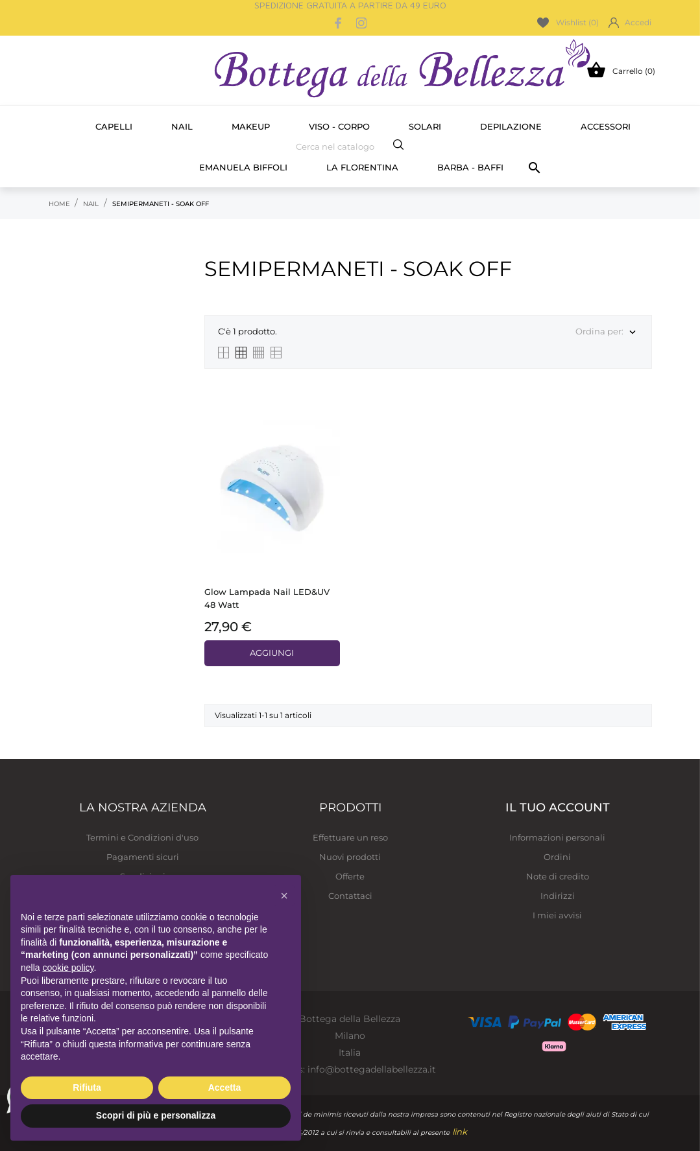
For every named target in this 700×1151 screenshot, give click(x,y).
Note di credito (557, 876)
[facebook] (338, 23)
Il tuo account (557, 807)
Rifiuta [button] (87, 1087)
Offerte (350, 876)
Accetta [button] (224, 1087)
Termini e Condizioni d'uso (142, 837)
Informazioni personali (557, 837)
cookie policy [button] (67, 967)
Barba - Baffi (470, 167)
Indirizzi (557, 895)
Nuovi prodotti (350, 857)
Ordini (557, 857)
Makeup (251, 126)
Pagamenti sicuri (142, 857)
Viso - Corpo (339, 126)
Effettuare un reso (350, 837)
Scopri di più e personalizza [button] (155, 1115)
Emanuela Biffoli (243, 167)
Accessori (606, 126)
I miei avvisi (557, 915)
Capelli (113, 126)
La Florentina (362, 167)
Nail (182, 126)
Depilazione (511, 126)
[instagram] (361, 23)
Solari (425, 126)
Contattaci (350, 895)
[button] (284, 895)
